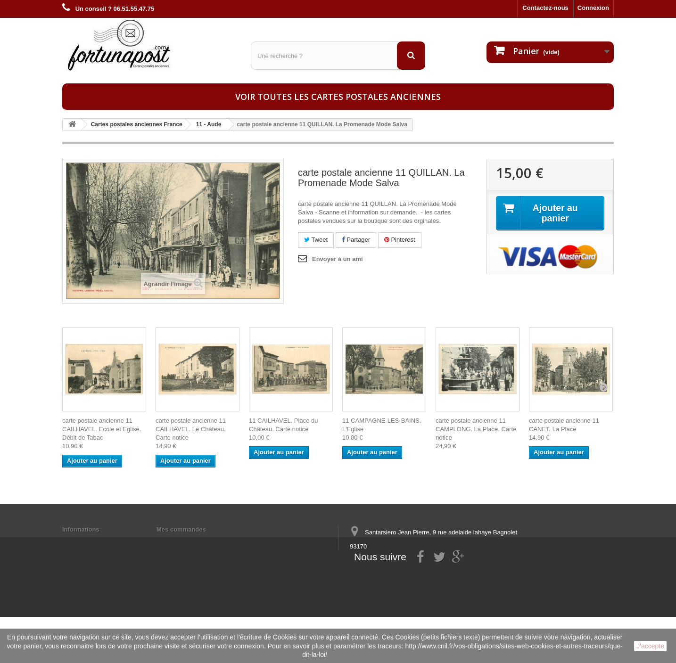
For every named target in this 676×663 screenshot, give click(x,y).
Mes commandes (181, 529)
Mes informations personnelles (202, 541)
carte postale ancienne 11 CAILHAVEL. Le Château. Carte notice (191, 429)
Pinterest (399, 239)
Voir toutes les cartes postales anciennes (338, 96)
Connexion (593, 7)
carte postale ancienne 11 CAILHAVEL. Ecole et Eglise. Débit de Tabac (101, 429)
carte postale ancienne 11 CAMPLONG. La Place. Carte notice (476, 429)
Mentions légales (87, 541)
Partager (356, 239)
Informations (80, 529)
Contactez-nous (545, 7)
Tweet (316, 239)
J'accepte (650, 646)
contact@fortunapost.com (422, 581)
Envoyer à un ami (337, 258)
